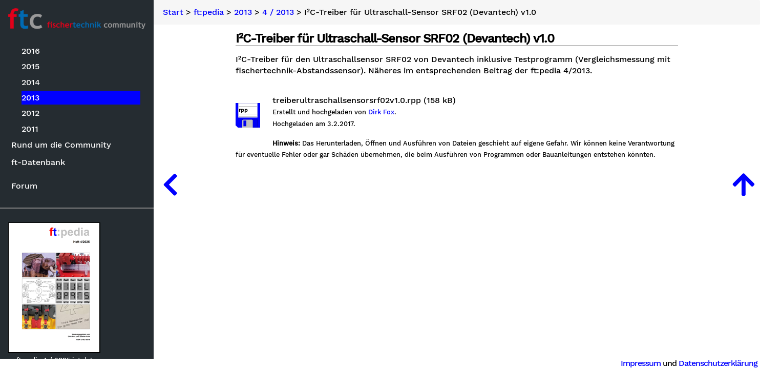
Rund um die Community (61, 145)
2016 (31, 51)
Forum (24, 186)
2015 (30, 66)
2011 (30, 129)
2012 (30, 113)
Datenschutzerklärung (718, 363)
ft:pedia (209, 12)
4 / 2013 (278, 12)
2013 (30, 97)
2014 (31, 82)
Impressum (641, 363)
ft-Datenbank (38, 162)
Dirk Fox (381, 112)
